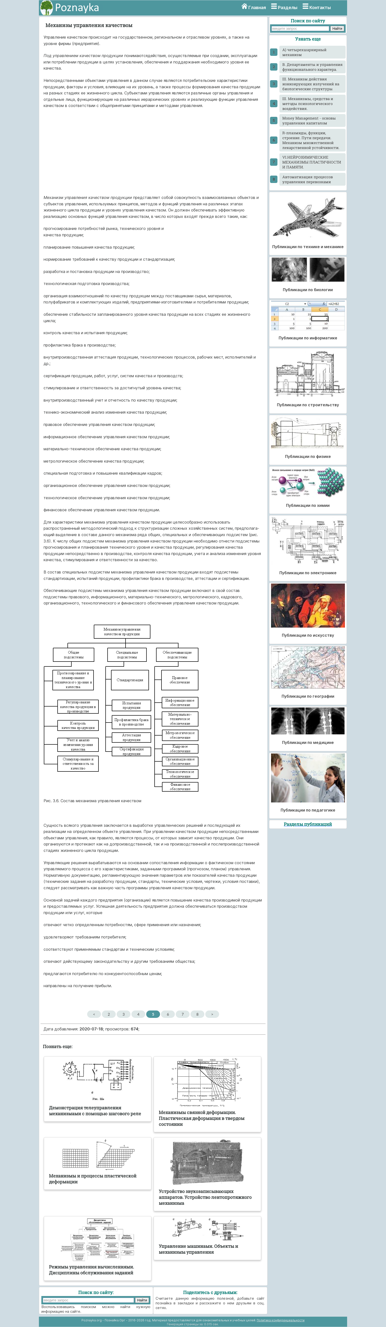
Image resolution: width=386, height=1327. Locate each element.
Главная (257, 7)
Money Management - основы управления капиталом (309, 120)
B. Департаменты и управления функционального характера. (312, 67)
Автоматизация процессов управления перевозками (307, 179)
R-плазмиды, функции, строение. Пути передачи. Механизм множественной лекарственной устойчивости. (310, 140)
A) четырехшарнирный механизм (304, 52)
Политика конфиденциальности (281, 1320)
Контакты (320, 7)
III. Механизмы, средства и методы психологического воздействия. (307, 103)
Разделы (287, 7)
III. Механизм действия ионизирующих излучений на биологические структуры (310, 83)
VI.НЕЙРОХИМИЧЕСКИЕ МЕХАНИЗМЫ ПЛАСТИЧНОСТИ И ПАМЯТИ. (311, 162)
